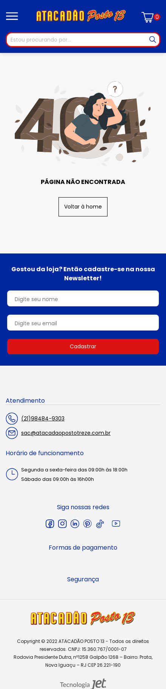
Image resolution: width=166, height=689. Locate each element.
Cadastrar (83, 346)
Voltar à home (83, 206)
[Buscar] (152, 39)
